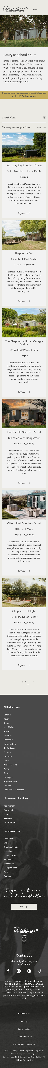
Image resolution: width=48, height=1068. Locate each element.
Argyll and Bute (10, 781)
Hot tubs (7, 814)
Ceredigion (8, 777)
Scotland (7, 786)
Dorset (6, 723)
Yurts (6, 872)
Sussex (7, 731)
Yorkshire (8, 756)
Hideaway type (12, 831)
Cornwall (7, 715)
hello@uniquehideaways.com (24, 961)
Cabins (6, 843)
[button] (24, 117)
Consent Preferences (24, 1036)
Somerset (8, 736)
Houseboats (9, 851)
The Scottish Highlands (14, 790)
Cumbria (7, 752)
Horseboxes (9, 864)
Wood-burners (10, 822)
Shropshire (8, 740)
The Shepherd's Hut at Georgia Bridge (24, 342)
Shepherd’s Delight (24, 611)
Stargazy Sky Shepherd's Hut (24, 165)
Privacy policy (24, 1029)
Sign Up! (24, 906)
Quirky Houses (10, 855)
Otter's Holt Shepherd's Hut (24, 523)
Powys (6, 769)
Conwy (6, 773)
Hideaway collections (16, 798)
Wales (6, 760)
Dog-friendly (9, 806)
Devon (6, 719)
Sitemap (24, 1021)
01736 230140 (24, 964)
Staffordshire (9, 748)
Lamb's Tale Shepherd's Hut (24, 432)
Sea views (8, 818)
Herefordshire (10, 744)
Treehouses (9, 838)
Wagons (7, 876)
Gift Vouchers (24, 1013)
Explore (21, 213)
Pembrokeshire (10, 765)
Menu (35, 9)
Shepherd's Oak (24, 253)
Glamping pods (10, 868)
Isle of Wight (9, 727)
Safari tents (9, 859)
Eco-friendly (9, 810)
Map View (41, 127)
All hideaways (12, 707)
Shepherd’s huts (11, 847)
